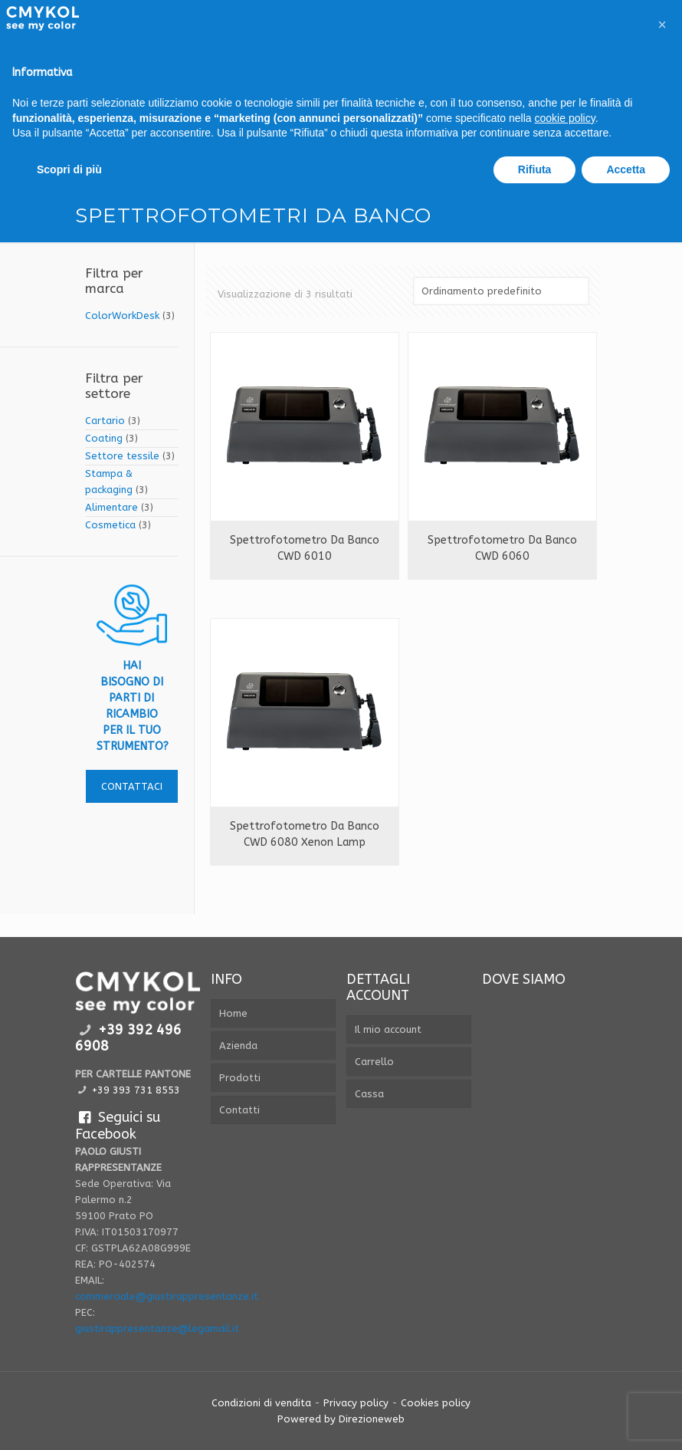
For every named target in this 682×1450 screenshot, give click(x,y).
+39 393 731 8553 (136, 1090)
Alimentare (111, 507)
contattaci (131, 786)
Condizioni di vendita (261, 1403)
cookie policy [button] (565, 118)
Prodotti (240, 1077)
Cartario (105, 420)
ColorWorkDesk (122, 315)
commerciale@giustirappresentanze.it (166, 1296)
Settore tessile (122, 456)
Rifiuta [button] (535, 169)
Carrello (374, 1061)
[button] (662, 24)
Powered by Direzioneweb (341, 1419)
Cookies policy (436, 1403)
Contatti (239, 1110)
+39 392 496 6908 (128, 1037)
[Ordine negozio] (501, 291)
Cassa (369, 1094)
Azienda (238, 1045)
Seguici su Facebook (117, 1126)
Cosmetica (110, 525)
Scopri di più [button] (69, 169)
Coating (104, 438)
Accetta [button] (625, 169)
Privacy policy (356, 1403)
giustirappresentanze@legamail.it (157, 1328)
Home (233, 1013)
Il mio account (388, 1029)
